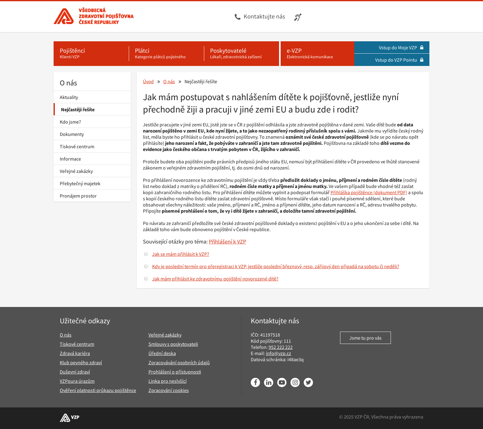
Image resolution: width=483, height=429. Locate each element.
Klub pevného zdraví (81, 362)
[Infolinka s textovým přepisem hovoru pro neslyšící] (298, 17)
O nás (68, 83)
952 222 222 (281, 347)
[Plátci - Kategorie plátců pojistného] (166, 53)
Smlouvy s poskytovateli (173, 344)
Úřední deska (162, 353)
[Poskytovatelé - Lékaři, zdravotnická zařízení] (241, 53)
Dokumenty (72, 134)
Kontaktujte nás (264, 16)
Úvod (148, 81)
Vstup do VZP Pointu (399, 60)
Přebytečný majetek (80, 183)
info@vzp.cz (278, 353)
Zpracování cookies (168, 390)
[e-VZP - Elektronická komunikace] (317, 53)
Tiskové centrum (77, 146)
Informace (70, 159)
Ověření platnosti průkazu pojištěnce (98, 390)
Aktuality (69, 97)
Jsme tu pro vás (365, 338)
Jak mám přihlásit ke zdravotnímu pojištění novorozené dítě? (215, 279)
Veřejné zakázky (76, 171)
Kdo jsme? (70, 122)
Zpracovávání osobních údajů (179, 362)
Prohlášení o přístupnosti (174, 372)
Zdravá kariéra (75, 353)
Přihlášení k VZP (227, 241)
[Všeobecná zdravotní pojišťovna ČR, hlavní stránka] (94, 16)
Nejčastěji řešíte (78, 109)
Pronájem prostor (78, 196)
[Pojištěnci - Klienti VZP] (91, 53)
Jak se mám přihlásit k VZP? (180, 254)
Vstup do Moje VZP (401, 47)
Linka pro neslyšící (167, 381)
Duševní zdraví (75, 372)
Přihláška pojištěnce (351, 192)
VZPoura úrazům (77, 381)
